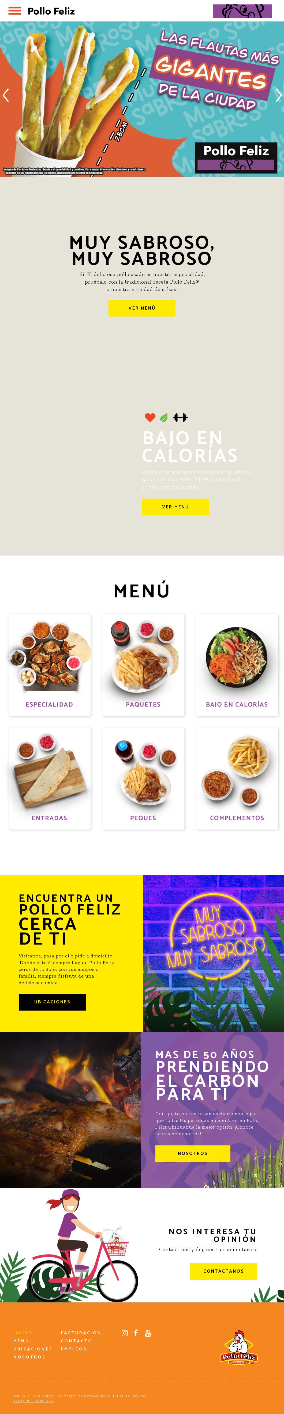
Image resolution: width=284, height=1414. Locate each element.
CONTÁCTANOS (223, 1286)
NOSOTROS (193, 1168)
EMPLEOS (74, 1349)
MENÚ (21, 1341)
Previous (5, 95)
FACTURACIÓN (81, 1333)
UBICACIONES (52, 1016)
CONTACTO (77, 1341)
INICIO (23, 1333)
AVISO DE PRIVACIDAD (33, 1401)
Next (279, 95)
